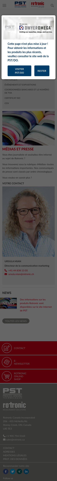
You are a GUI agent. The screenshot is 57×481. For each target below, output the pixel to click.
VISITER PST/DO (19, 70)
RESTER (42, 70)
